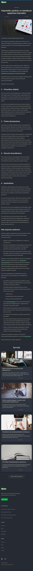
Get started (4, 499)
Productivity (3, 531)
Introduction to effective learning (8, 509)
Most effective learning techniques (8, 515)
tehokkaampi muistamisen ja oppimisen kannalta (13, 73)
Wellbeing (3, 534)
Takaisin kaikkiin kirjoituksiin (16, 476)
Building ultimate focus (6, 512)
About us (3, 542)
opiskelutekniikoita (11, 301)
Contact (2, 550)
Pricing (2, 547)
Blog (2, 545)
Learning (16, 7)
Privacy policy (4, 564)
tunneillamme (27, 336)
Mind (2, 528)
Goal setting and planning (6, 517)
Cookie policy (10, 564)
